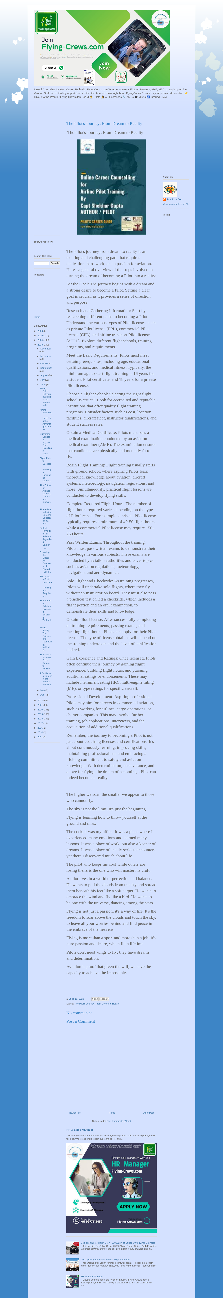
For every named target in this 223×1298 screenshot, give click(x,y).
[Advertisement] (121, 109)
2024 (40, 340)
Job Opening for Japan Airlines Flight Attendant (105, 1259)
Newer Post (75, 1112)
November (45, 356)
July (42, 379)
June (43, 384)
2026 (40, 331)
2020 (40, 709)
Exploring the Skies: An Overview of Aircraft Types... (45, 562)
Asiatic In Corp (175, 199)
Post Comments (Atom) (118, 1121)
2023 (40, 344)
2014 (40, 732)
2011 (40, 737)
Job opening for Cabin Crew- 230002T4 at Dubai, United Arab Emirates (118, 1242)
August (44, 375)
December (45, 348)
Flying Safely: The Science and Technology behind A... (46, 638)
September (46, 368)
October (44, 363)
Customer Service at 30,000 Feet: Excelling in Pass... (46, 444)
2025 (40, 335)
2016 (40, 727)
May (42, 690)
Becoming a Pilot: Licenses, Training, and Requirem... (46, 586)
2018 (40, 718)
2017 (40, 723)
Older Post (148, 1112)
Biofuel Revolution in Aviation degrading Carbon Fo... (46, 538)
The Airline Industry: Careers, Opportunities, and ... (45, 516)
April (43, 694)
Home (112, 1112)
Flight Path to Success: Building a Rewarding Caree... (45, 469)
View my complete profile (176, 204)
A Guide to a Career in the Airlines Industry (46, 679)
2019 (40, 714)
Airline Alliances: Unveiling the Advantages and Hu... (46, 419)
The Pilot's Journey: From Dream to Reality (97, 1003)
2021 (40, 705)
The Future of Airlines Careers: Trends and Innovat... (45, 495)
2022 (40, 700)
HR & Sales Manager (79, 1129)
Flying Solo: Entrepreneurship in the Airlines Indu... (45, 397)
